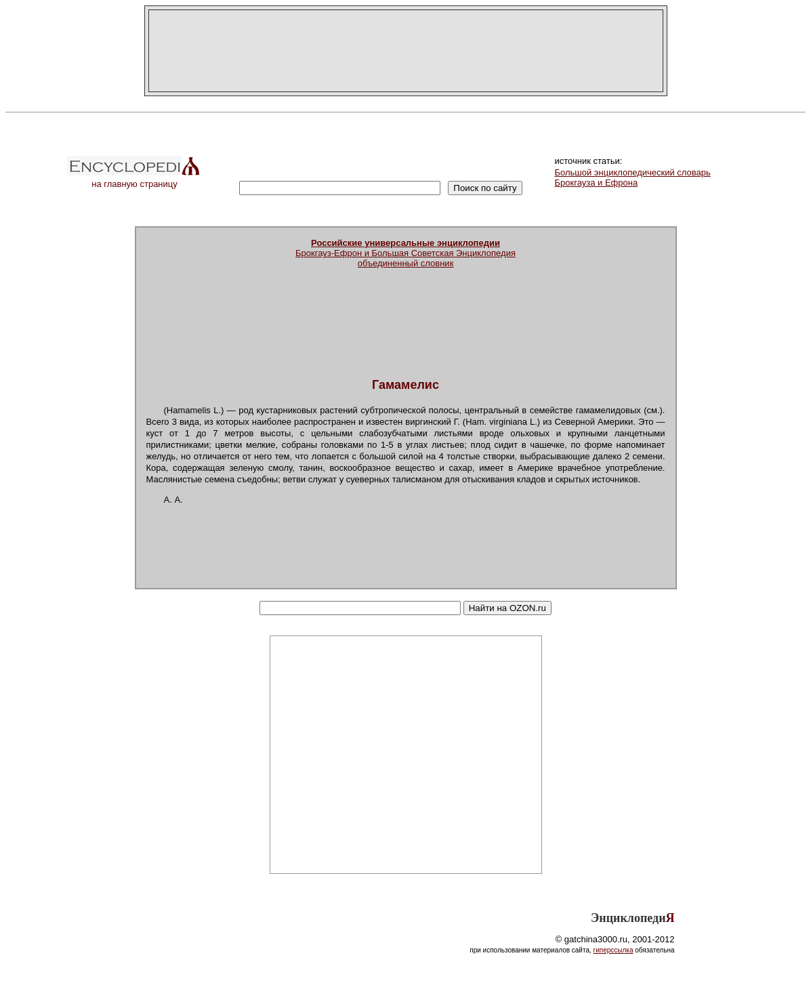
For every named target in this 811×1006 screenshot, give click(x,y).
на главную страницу (135, 180)
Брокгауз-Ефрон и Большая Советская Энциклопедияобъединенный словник (405, 253)
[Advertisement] (405, 50)
